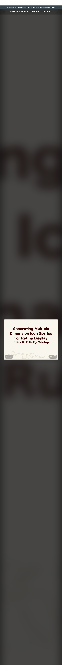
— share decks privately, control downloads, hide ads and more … (31, 7)
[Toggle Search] (56, 11)
